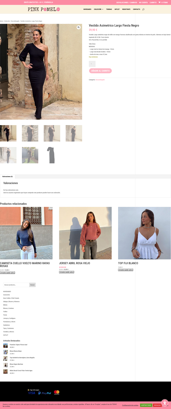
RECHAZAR (157, 405)
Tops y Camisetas (8, 328)
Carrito (153, 3)
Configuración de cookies (130, 405)
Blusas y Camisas (8, 308)
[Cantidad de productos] (92, 64)
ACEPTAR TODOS (146, 405)
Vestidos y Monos (8, 332)
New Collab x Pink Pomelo (11, 298)
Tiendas (109, 9)
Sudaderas (6, 325)
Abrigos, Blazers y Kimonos (11, 301)
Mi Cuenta (143, 3)
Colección (97, 9)
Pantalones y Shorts (9, 322)
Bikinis (5, 305)
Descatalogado (15, 21)
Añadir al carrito (100, 70)
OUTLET (5, 335)
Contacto (136, 9)
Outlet (117, 9)
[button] (79, 27)
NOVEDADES (7, 291)
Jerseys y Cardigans (9, 318)
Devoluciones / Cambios (126, 3)
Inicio (1, 21)
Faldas (5, 311)
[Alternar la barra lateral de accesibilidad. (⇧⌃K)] (164, 402)
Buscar (32, 285)
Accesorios (6, 295)
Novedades (87, 9)
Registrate (126, 9)
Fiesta (5, 315)
